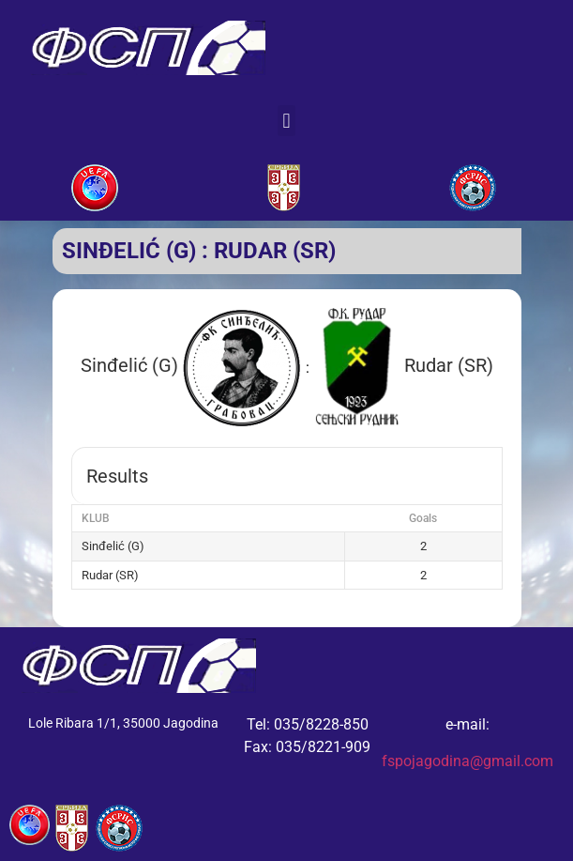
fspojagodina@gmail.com (467, 761)
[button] (286, 120)
